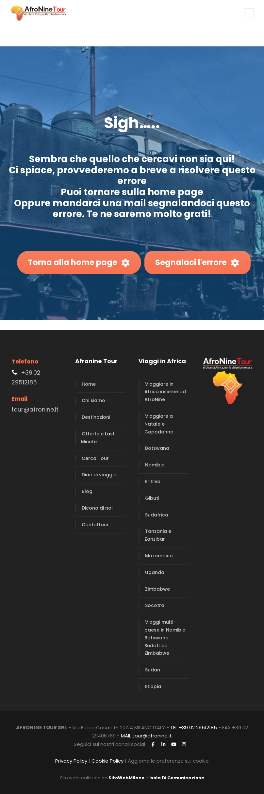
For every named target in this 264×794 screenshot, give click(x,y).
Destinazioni (96, 417)
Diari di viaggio (99, 474)
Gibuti (152, 498)
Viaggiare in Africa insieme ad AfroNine (165, 392)
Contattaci (95, 524)
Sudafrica (156, 515)
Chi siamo (93, 400)
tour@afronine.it (34, 409)
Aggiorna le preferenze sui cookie (168, 760)
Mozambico (159, 555)
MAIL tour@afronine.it (146, 735)
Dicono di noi (97, 508)
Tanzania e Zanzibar (157, 535)
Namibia (155, 465)
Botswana (157, 448)
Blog (87, 491)
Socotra (154, 605)
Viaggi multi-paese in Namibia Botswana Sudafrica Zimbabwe (165, 637)
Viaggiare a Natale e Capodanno (158, 424)
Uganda (154, 572)
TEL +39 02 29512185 (193, 727)
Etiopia (153, 686)
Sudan (152, 670)
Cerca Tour (95, 458)
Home (89, 384)
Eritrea (152, 481)
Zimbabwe (157, 589)
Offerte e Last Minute (98, 438)
